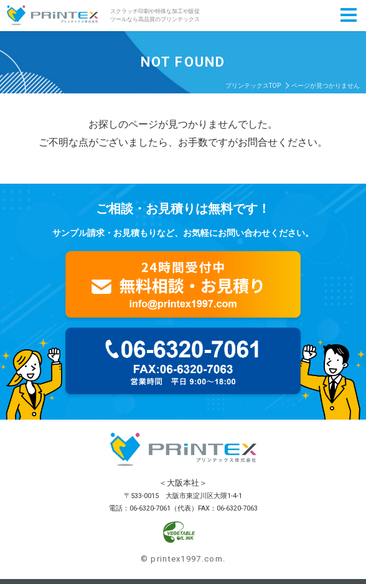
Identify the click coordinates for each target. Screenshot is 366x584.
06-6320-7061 (150, 508)
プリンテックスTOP (253, 85)
